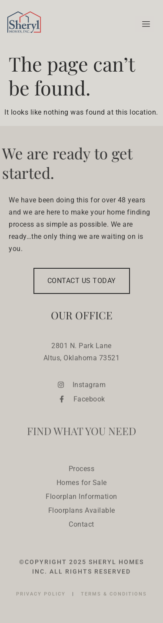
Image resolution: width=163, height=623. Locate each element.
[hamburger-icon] (144, 24)
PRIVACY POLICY (42, 599)
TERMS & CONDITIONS (114, 599)
